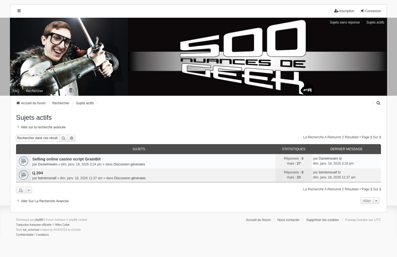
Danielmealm (47, 164)
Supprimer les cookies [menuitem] (322, 220)
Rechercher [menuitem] (34, 91)
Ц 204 (37, 173)
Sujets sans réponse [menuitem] (345, 22)
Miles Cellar (62, 224)
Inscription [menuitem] (344, 11)
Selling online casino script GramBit (66, 159)
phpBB (39, 219)
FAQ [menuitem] (16, 91)
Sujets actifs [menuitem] (375, 22)
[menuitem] (378, 103)
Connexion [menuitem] (370, 11)
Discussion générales (129, 164)
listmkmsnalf (47, 178)
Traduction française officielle (34, 224)
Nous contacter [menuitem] (288, 220)
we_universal (31, 229)
